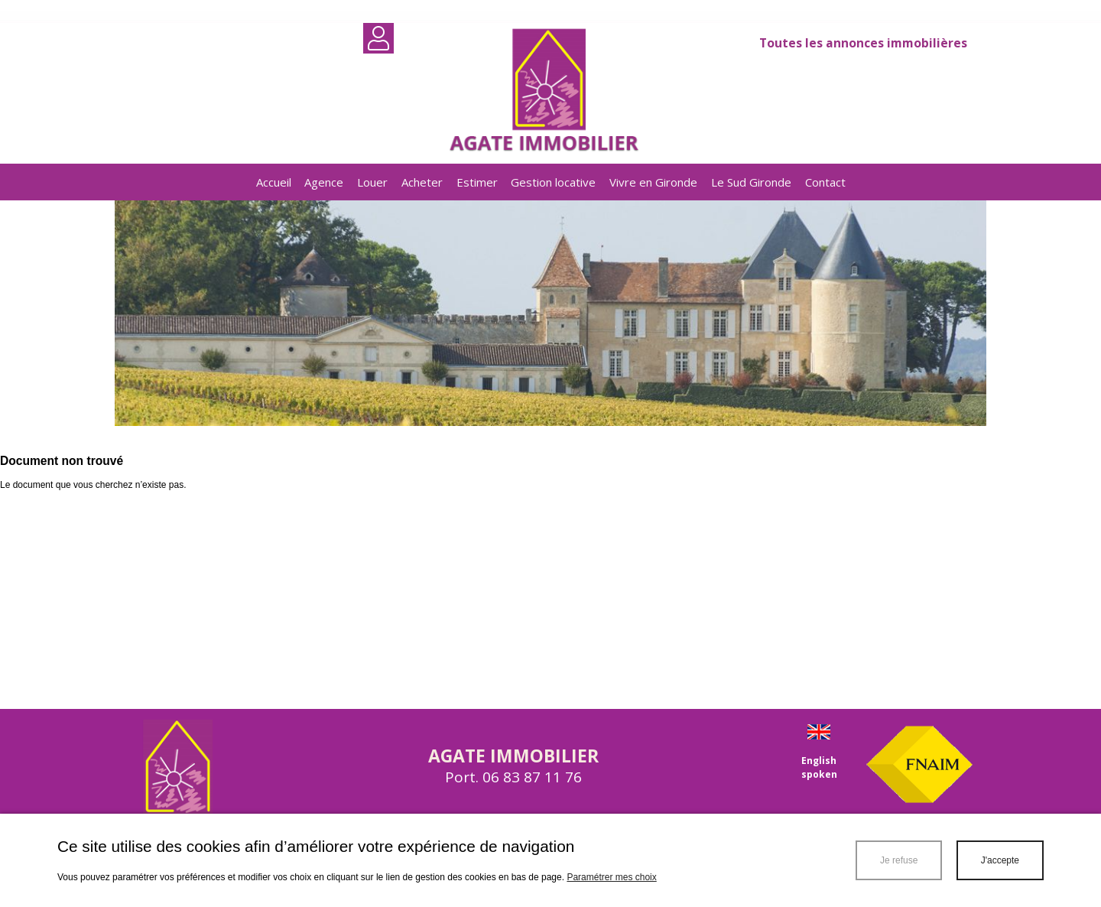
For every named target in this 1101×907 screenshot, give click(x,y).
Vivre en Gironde (653, 182)
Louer (372, 182)
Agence (323, 182)
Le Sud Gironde (751, 182)
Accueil (273, 182)
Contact (825, 182)
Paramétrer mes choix (611, 877)
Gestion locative (553, 182)
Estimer (477, 182)
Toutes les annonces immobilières (863, 42)
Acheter (422, 182)
